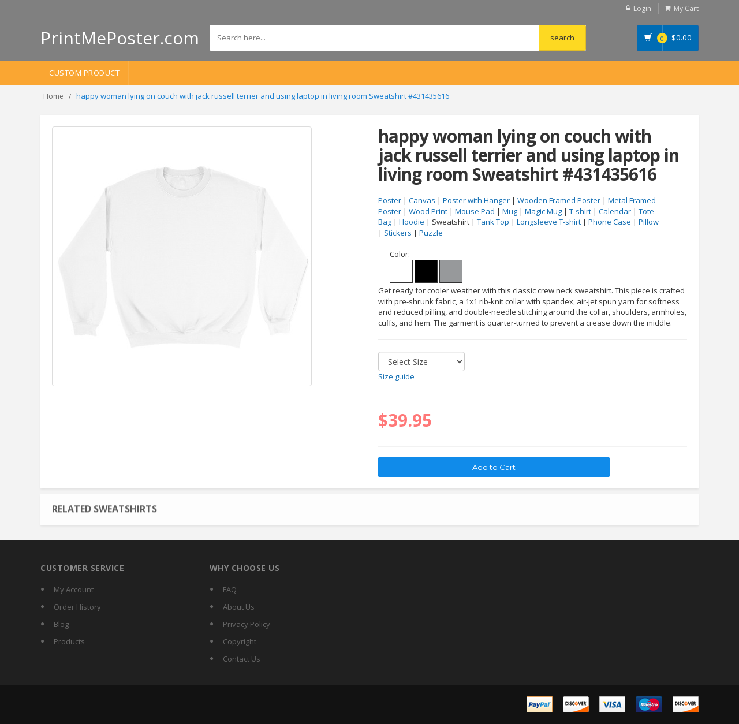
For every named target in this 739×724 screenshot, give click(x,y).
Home (53, 96)
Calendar (615, 211)
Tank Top (493, 222)
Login (642, 8)
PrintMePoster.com (119, 38)
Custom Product (84, 73)
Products (69, 641)
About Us (239, 607)
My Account (74, 589)
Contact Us (241, 659)
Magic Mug (543, 211)
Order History (77, 607)
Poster (389, 200)
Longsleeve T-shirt (549, 222)
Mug (509, 211)
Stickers (398, 232)
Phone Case (609, 222)
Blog (61, 624)
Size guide (396, 376)
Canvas (422, 200)
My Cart (686, 8)
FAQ (230, 589)
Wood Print (428, 211)
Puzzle (431, 232)
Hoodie (411, 222)
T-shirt (580, 211)
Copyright (239, 641)
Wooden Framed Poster (558, 200)
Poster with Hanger (476, 200)
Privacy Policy (246, 624)
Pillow (649, 222)
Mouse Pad (475, 211)
